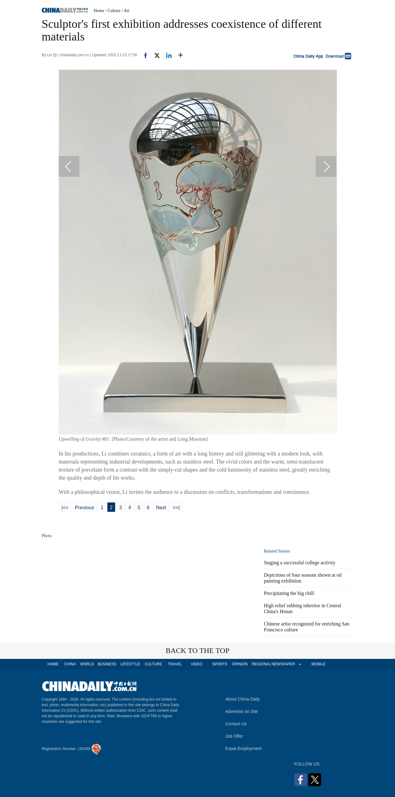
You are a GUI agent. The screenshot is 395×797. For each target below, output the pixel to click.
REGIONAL (261, 664)
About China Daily (242, 699)
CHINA (70, 664)
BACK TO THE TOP (198, 651)
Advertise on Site (241, 711)
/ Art (125, 10)
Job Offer (234, 736)
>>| (176, 507)
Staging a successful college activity (299, 562)
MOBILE (318, 664)
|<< (65, 507)
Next (161, 507)
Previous (84, 507)
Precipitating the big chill (289, 593)
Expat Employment (243, 748)
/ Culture (112, 10)
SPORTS (219, 664)
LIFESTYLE (130, 664)
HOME (53, 664)
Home (99, 10)
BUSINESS (107, 664)
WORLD (87, 664)
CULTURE (153, 664)
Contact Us (236, 723)
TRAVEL (175, 664)
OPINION (240, 664)
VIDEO (196, 664)
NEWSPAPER (283, 664)
